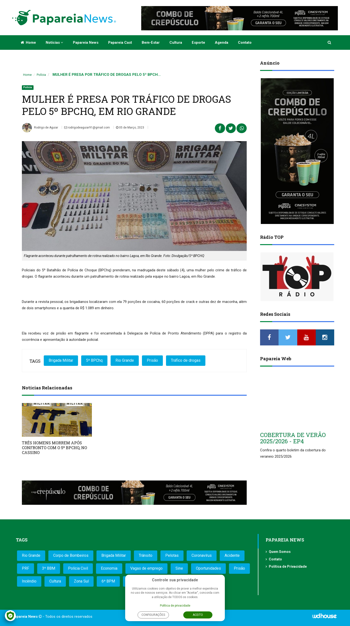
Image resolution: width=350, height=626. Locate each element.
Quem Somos (280, 552)
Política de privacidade (175, 605)
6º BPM (108, 581)
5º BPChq (94, 360)
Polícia (41, 75)
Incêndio (29, 581)
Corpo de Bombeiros (70, 555)
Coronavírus (202, 555)
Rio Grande (124, 360)
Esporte (198, 42)
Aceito (198, 615)
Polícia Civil (78, 568)
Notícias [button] (54, 42)
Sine (179, 568)
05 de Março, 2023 (130, 127)
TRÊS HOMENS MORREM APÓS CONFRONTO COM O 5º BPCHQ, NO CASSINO (54, 447)
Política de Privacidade (288, 566)
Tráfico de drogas (186, 360)
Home (28, 42)
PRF (25, 568)
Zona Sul (81, 581)
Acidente (232, 555)
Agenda (221, 42)
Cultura (175, 42)
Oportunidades (208, 568)
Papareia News (85, 42)
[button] (330, 42)
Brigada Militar (61, 360)
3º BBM (48, 568)
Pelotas (172, 555)
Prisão (152, 360)
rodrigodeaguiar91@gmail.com (87, 127)
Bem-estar (151, 42)
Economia (109, 568)
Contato (245, 42)
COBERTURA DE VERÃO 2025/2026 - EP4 (293, 438)
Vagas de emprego (146, 568)
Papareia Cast (120, 42)
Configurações (153, 615)
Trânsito (145, 555)
